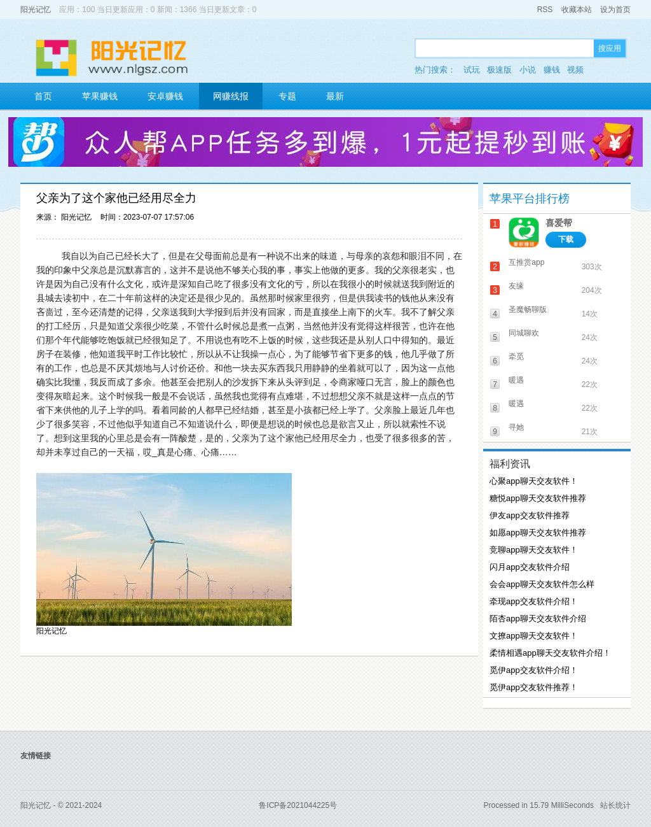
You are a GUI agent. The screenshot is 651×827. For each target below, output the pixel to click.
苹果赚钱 (100, 96)
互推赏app (526, 262)
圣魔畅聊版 (528, 309)
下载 (565, 239)
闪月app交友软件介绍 (530, 567)
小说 (527, 69)
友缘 (516, 285)
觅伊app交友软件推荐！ (534, 687)
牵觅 (516, 356)
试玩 (471, 69)
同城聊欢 (524, 333)
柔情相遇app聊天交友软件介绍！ (550, 653)
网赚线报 (231, 96)
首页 (43, 96)
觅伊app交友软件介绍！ (534, 670)
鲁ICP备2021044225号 (298, 805)
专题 (287, 96)
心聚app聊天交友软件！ (534, 481)
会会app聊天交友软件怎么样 (542, 584)
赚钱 (552, 69)
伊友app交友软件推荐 (530, 515)
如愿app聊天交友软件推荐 (538, 532)
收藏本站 (576, 9)
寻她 (516, 427)
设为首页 (615, 9)
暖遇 (516, 380)
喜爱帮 (558, 223)
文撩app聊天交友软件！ (534, 635)
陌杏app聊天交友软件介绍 (538, 618)
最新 (335, 96)
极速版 (499, 69)
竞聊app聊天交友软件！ (534, 550)
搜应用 (609, 48)
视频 (575, 69)
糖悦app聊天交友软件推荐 (538, 498)
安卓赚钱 (165, 96)
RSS (545, 9)
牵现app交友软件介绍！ (534, 601)
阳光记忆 (35, 9)
